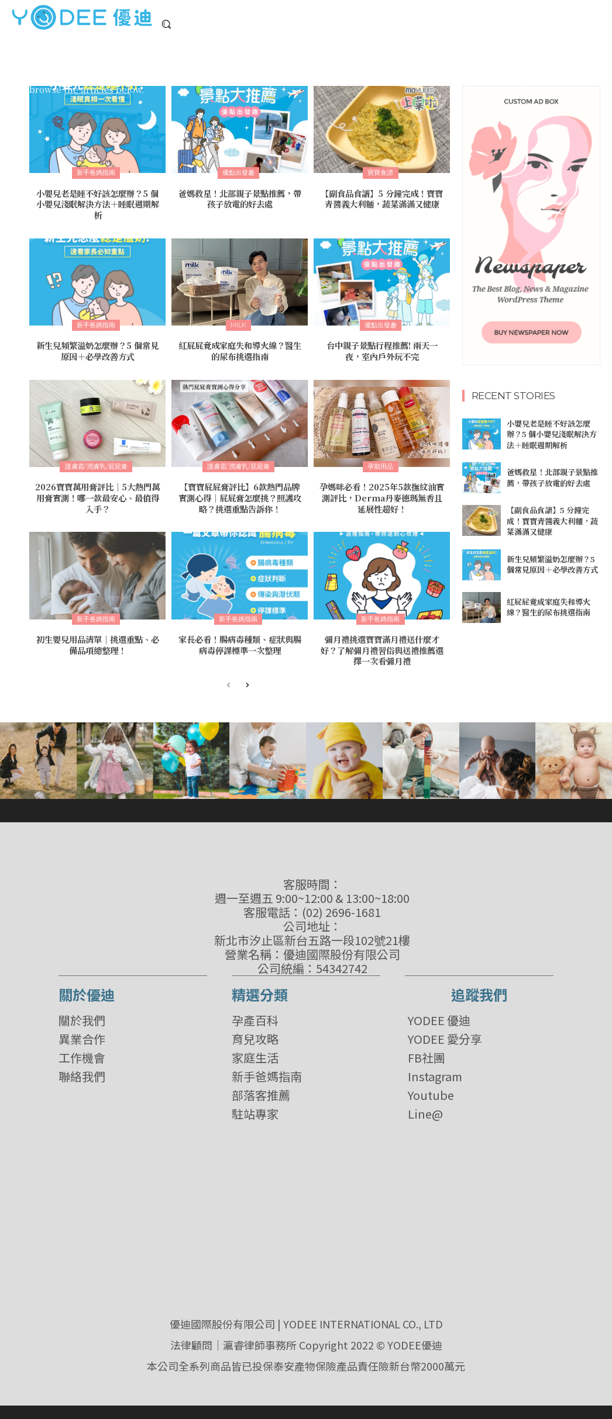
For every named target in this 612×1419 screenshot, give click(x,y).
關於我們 (82, 1016)
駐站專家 (255, 1110)
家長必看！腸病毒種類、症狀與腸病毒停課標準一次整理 (239, 641)
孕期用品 (380, 465)
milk (238, 324)
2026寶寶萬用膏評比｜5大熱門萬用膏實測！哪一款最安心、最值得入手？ (97, 495)
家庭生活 (255, 1054)
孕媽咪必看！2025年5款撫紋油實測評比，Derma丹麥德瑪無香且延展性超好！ (381, 495)
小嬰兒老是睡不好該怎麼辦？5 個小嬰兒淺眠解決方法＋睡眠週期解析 (97, 203)
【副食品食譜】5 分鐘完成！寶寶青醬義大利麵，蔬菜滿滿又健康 (382, 198)
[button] (166, 23)
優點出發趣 (238, 172)
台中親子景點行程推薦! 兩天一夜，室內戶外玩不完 (382, 349)
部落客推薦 (261, 1091)
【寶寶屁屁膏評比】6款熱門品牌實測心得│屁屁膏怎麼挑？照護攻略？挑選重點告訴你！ (239, 495)
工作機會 (82, 1054)
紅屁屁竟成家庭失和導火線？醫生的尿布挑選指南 (239, 349)
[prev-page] (228, 681)
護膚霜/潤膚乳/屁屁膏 (96, 465)
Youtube (431, 1091)
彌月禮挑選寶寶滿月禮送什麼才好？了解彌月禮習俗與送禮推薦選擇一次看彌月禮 (382, 646)
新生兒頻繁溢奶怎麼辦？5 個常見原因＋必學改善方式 (97, 349)
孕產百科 (255, 1016)
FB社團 (426, 1054)
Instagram (435, 1072)
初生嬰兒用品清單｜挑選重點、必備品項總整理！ (97, 641)
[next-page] (247, 681)
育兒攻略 (255, 1035)
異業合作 (82, 1035)
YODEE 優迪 (439, 1016)
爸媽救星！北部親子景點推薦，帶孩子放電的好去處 (239, 198)
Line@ (425, 1110)
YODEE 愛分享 (445, 1035)
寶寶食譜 (380, 172)
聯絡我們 (82, 1072)
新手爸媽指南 (96, 172)
